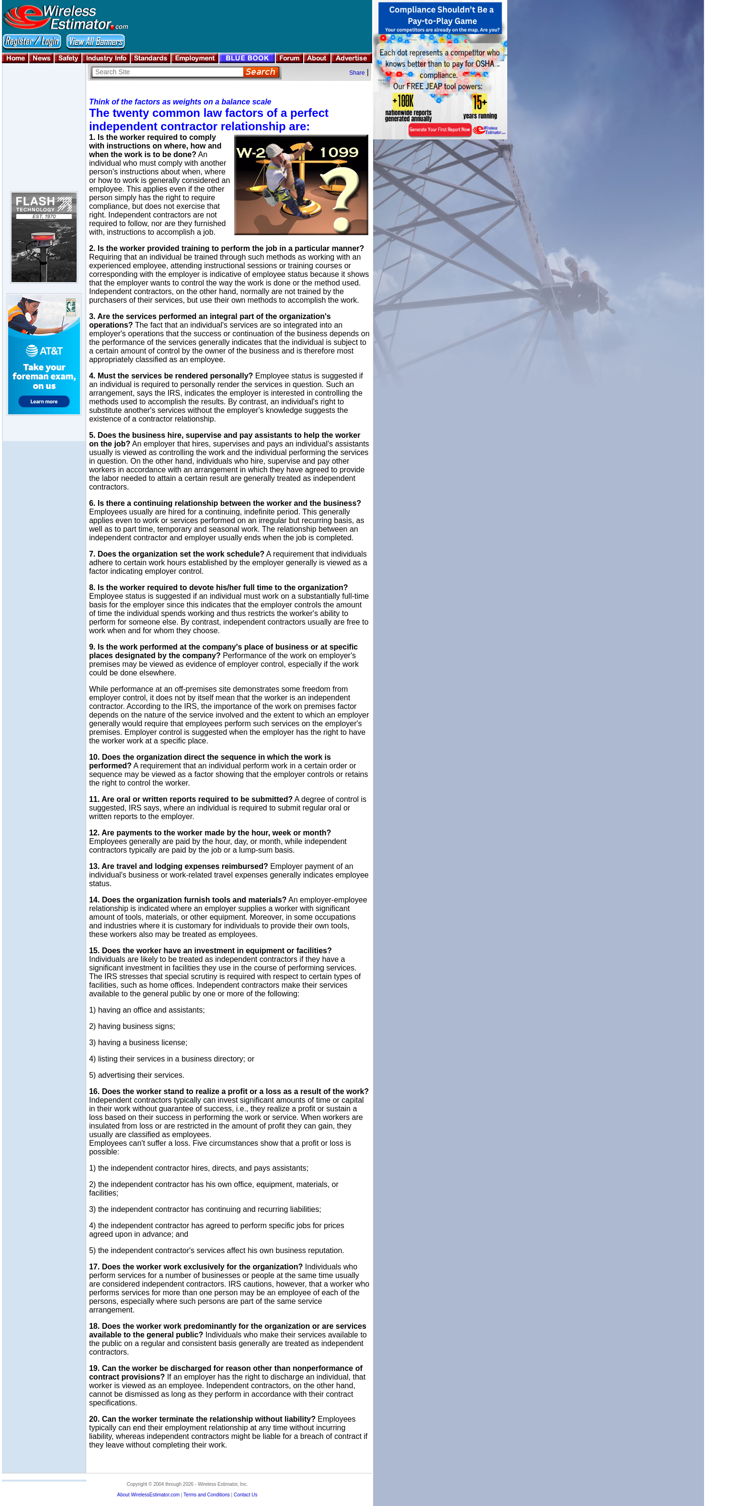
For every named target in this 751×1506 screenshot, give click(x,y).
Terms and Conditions (206, 1494)
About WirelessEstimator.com (148, 1494)
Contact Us (245, 1494)
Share (356, 72)
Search (261, 72)
